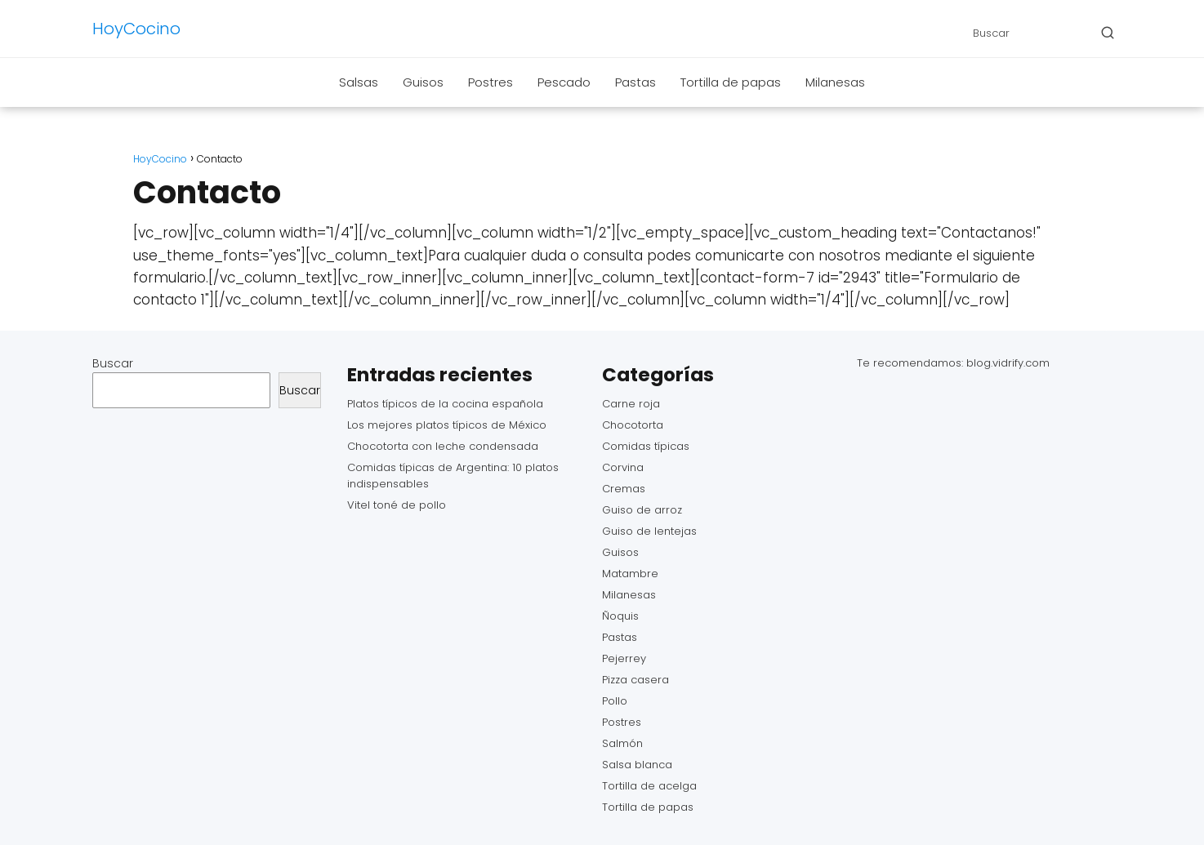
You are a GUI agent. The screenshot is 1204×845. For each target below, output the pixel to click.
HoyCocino (136, 28)
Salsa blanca (637, 764)
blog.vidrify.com (1008, 363)
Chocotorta (632, 425)
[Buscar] (1107, 33)
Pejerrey (624, 658)
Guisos (423, 82)
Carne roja (631, 403)
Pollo (614, 701)
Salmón (622, 743)
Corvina (623, 467)
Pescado (564, 82)
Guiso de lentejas (649, 531)
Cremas (623, 488)
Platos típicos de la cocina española (445, 403)
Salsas (358, 82)
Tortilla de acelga (649, 786)
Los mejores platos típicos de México (446, 425)
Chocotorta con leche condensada (442, 446)
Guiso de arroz (642, 510)
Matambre (630, 573)
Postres (490, 82)
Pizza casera (635, 679)
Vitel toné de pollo (396, 505)
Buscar (112, 363)
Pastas (635, 82)
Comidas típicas (645, 446)
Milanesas (835, 82)
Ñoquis (620, 616)
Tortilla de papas (730, 82)
